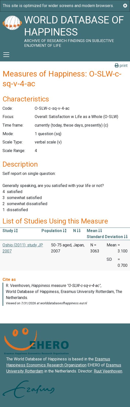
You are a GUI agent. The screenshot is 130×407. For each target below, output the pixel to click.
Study (10, 230)
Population (53, 230)
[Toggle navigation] (6, 54)
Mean (94, 230)
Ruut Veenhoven (108, 371)
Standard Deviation (107, 236)
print (121, 65)
